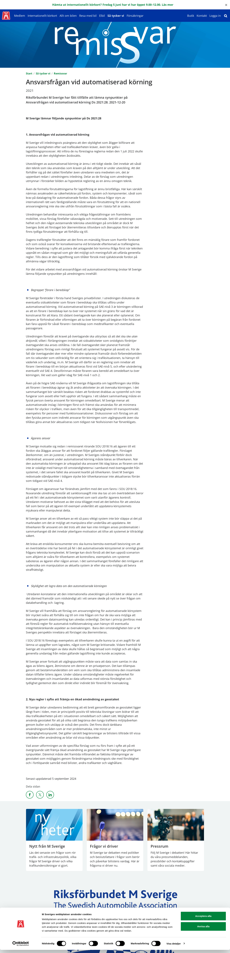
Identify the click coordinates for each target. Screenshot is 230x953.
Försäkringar (135, 16)
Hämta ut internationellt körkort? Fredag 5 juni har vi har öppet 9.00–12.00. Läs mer (113, 5)
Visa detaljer (173, 946)
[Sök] (225, 15)
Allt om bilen (68, 16)
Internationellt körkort (42, 16)
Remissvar (60, 73)
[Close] (226, 4)
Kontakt (202, 16)
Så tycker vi (115, 16)
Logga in (215, 16)
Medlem (19, 16)
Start (29, 73)
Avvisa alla (203, 929)
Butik (190, 16)
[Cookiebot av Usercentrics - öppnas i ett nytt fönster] (21, 946)
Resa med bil (88, 16)
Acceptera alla (203, 919)
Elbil (102, 16)
